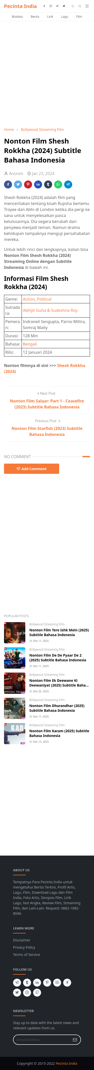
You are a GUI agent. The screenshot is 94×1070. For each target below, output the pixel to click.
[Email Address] (42, 1039)
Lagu (64, 16)
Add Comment (32, 468)
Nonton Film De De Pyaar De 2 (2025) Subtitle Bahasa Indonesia (57, 657)
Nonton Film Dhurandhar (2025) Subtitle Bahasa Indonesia (56, 708)
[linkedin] (37, 983)
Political (44, 299)
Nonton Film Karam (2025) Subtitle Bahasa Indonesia (59, 733)
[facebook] (44, 6)
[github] (37, 993)
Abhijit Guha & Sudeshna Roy (50, 310)
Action (29, 299)
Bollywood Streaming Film (47, 624)
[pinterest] (47, 983)
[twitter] (64, 6)
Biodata (17, 16)
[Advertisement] (47, 74)
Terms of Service (26, 954)
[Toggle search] (80, 6)
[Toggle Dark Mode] (72, 6)
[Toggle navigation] (87, 6)
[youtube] (57, 983)
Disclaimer (21, 940)
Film (79, 16)
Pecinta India (20, 6)
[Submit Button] (74, 1039)
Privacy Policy (24, 947)
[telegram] (57, 6)
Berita (35, 16)
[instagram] (50, 6)
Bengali (30, 344)
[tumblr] (27, 983)
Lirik (50, 16)
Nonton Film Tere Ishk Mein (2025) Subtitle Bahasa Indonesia (59, 632)
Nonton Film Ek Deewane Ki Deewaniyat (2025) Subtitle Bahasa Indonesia (59, 685)
